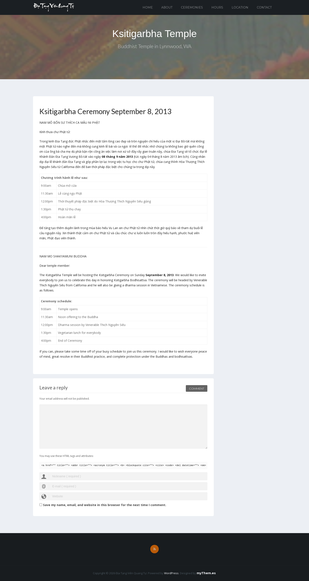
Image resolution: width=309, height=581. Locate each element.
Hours (217, 7)
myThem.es (206, 573)
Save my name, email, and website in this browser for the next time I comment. (104, 505)
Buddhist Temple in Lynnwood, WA (154, 46)
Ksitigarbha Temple (154, 33)
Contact (264, 7)
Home (148, 7)
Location (240, 7)
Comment (196, 388)
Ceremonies (192, 7)
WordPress (171, 573)
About (166, 7)
